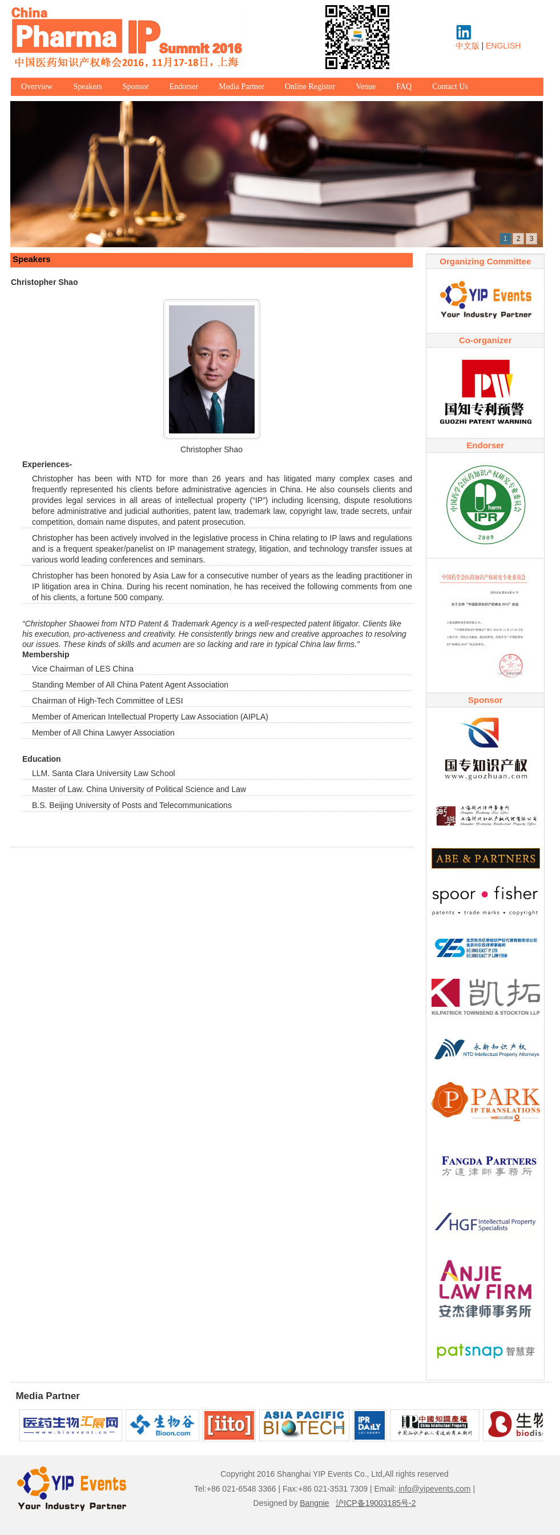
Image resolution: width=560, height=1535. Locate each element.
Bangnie (314, 1503)
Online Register (310, 86)
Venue (366, 86)
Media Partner (241, 86)
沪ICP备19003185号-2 (376, 1503)
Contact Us (450, 86)
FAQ (404, 86)
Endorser (184, 86)
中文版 (468, 45)
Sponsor (136, 86)
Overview (37, 86)
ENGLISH (503, 45)
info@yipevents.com (434, 1488)
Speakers (87, 86)
